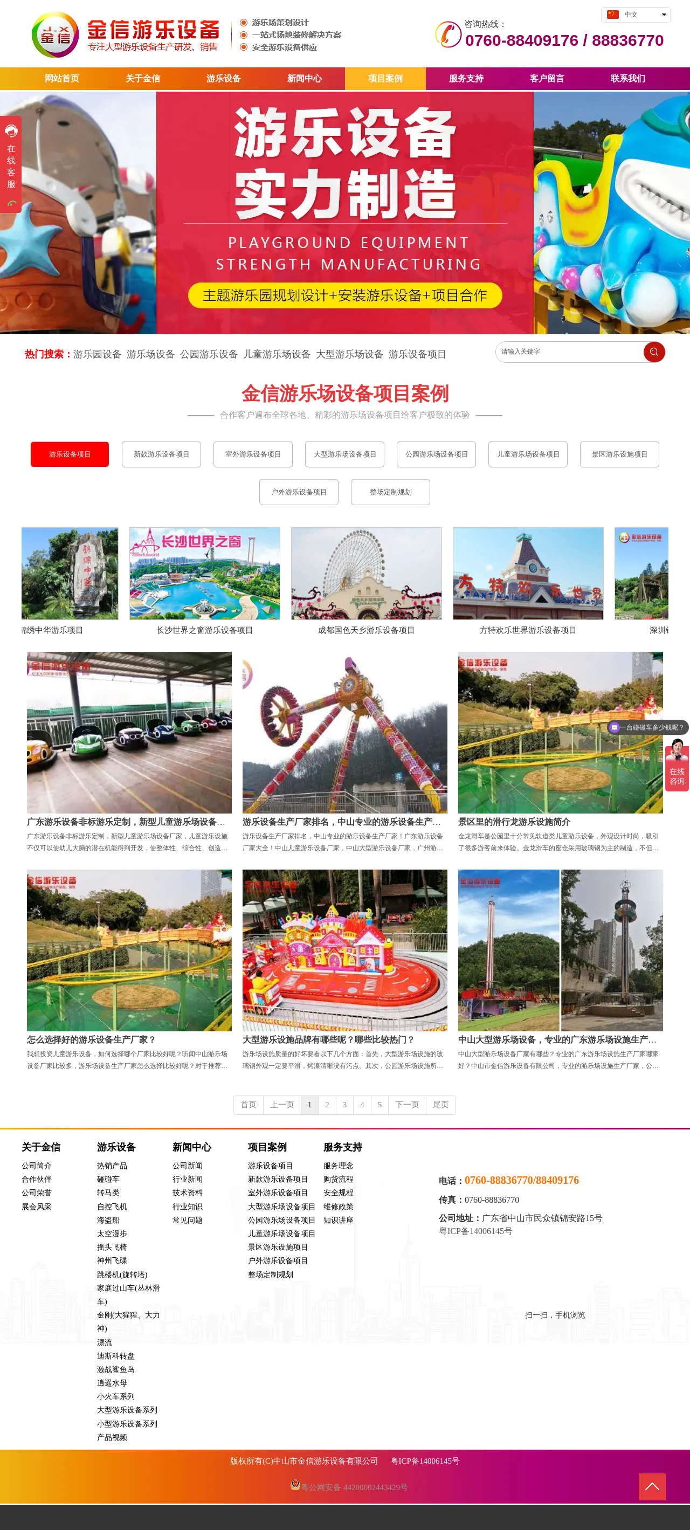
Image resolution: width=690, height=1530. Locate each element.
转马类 (108, 1193)
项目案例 (267, 1147)
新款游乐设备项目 (278, 1179)
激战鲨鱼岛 (116, 1370)
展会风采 (37, 1207)
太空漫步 (112, 1234)
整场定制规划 (270, 1275)
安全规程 (338, 1193)
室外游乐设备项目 (278, 1193)
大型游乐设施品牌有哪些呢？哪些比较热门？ (329, 1039)
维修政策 (338, 1207)
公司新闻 (187, 1166)
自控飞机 (112, 1207)
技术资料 (187, 1193)
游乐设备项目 (418, 354)
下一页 (407, 1104)
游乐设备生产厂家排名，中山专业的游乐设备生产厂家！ (350, 821)
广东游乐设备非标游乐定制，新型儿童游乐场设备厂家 (130, 821)
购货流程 (338, 1179)
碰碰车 (108, 1179)
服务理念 (338, 1166)
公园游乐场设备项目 (282, 1220)
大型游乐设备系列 (127, 1410)
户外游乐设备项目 (278, 1261)
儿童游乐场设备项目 (282, 1234)
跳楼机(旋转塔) (122, 1275)
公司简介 (37, 1166)
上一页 (282, 1104)
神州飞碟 (112, 1261)
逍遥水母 (112, 1383)
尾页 (441, 1104)
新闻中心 (191, 1147)
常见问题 (187, 1220)
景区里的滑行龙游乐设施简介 (514, 821)
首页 (248, 1104)
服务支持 (342, 1147)
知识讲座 (338, 1220)
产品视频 (112, 1437)
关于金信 (41, 1147)
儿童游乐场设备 (277, 354)
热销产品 (112, 1166)
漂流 (104, 1343)
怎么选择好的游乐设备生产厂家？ (91, 1039)
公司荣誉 (37, 1193)
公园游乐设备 (209, 354)
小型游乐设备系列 (127, 1424)
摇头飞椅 (112, 1247)
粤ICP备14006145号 (477, 1231)
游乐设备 (116, 1147)
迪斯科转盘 (116, 1356)
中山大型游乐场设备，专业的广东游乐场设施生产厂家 (561, 1039)
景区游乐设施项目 (278, 1247)
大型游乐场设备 (350, 354)
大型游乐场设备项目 (282, 1207)
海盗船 (108, 1220)
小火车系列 (116, 1397)
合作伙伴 (37, 1179)
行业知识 (187, 1207)
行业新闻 (187, 1179)
